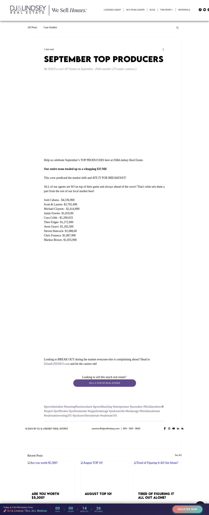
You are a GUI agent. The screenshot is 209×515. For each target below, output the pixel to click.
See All (178, 455)
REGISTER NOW (187, 509)
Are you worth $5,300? (45, 495)
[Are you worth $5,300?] (51, 474)
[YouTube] (204, 9)
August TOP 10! (98, 494)
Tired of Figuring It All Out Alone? (156, 495)
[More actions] (163, 49)
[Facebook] (200, 9)
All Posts (32, 27)
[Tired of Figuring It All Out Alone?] (157, 474)
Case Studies (50, 27)
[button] (167, 9)
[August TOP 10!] (104, 474)
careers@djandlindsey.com (106, 428)
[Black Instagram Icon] (169, 428)
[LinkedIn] (178, 428)
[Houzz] (182, 428)
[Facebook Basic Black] (164, 428)
